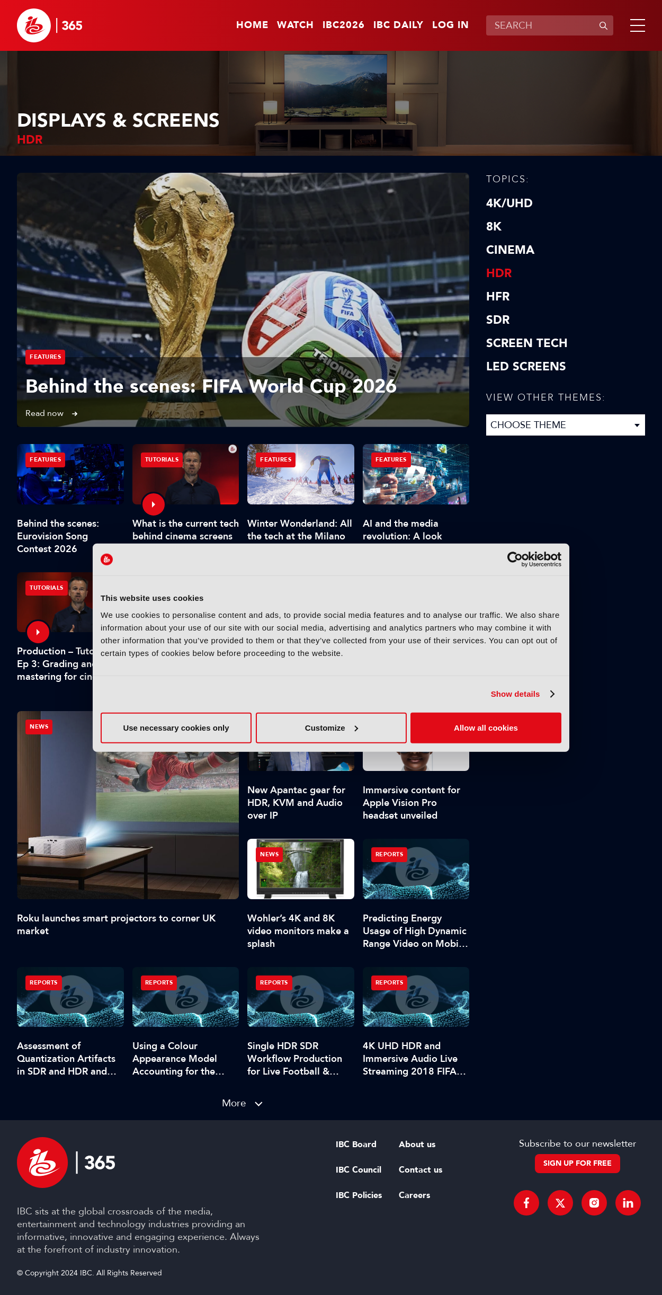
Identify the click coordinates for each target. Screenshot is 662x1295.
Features (45, 357)
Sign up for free (577, 1163)
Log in (450, 25)
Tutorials (162, 460)
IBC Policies (359, 1195)
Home (252, 25)
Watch (295, 25)
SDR (497, 320)
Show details (515, 693)
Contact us (420, 1170)
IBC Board (356, 1144)
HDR (499, 273)
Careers (414, 1195)
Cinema (510, 250)
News (39, 727)
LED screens (526, 367)
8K (494, 227)
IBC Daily (398, 25)
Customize (331, 727)
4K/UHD (509, 203)
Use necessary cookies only (176, 727)
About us (417, 1144)
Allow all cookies (486, 727)
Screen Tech (527, 343)
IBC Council (358, 1170)
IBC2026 (344, 25)
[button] (635, 25)
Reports (389, 854)
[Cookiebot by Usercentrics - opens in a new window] (515, 559)
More (234, 1103)
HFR (497, 297)
